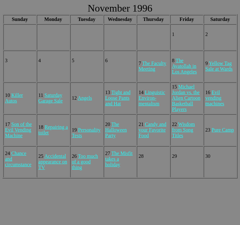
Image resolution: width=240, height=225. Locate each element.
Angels (85, 98)
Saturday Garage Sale (50, 97)
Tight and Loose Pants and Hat (118, 98)
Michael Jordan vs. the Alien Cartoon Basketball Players (186, 98)
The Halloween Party (116, 130)
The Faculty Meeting (152, 66)
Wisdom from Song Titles (183, 130)
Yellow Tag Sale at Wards (218, 66)
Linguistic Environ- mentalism (151, 98)
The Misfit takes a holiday (119, 159)
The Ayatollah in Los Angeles (184, 66)
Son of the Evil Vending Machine (18, 130)
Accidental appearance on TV (52, 161)
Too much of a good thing (85, 161)
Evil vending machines (214, 98)
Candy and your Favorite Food (152, 130)
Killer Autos (14, 97)
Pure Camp (223, 129)
